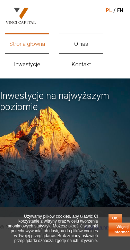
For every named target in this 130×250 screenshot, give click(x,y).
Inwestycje (27, 64)
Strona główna (27, 44)
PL (109, 10)
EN (120, 10)
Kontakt (81, 64)
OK (115, 218)
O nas (81, 44)
